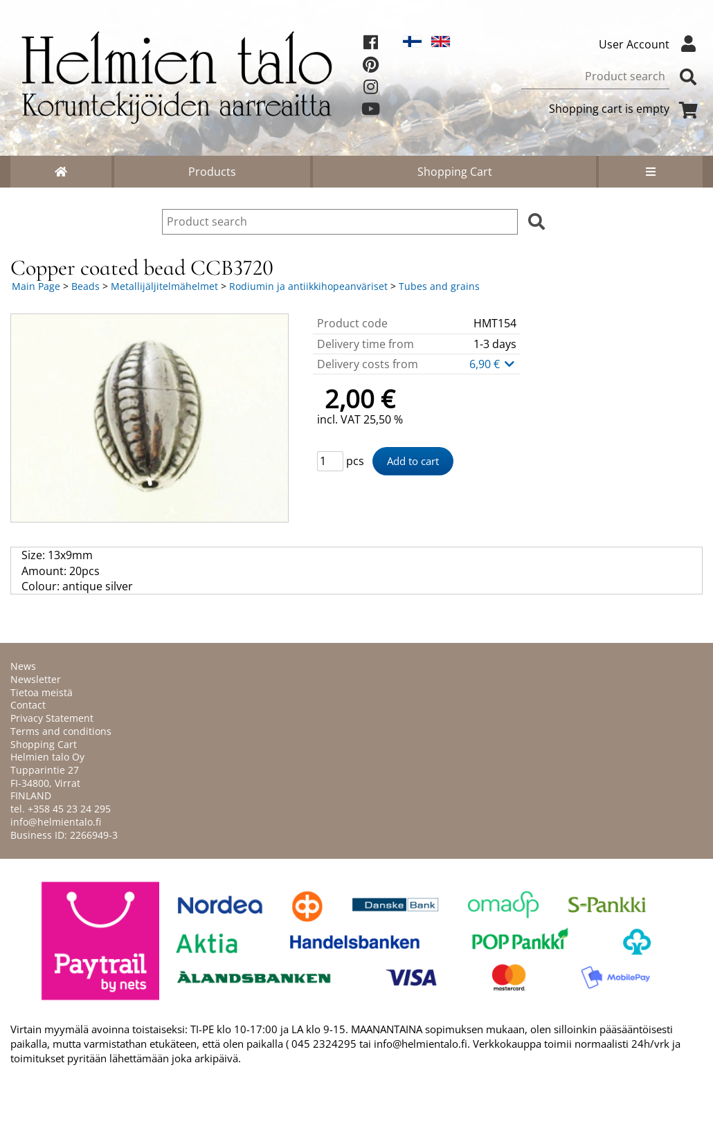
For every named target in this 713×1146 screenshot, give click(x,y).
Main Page (36, 286)
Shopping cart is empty (626, 108)
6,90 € (492, 364)
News (23, 666)
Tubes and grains (439, 286)
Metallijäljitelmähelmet (164, 286)
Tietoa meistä (41, 692)
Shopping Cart (454, 171)
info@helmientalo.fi (55, 821)
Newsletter (35, 679)
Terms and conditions (60, 731)
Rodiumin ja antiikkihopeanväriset (308, 286)
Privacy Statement (51, 718)
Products (212, 171)
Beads (85, 286)
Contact (28, 704)
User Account (651, 44)
